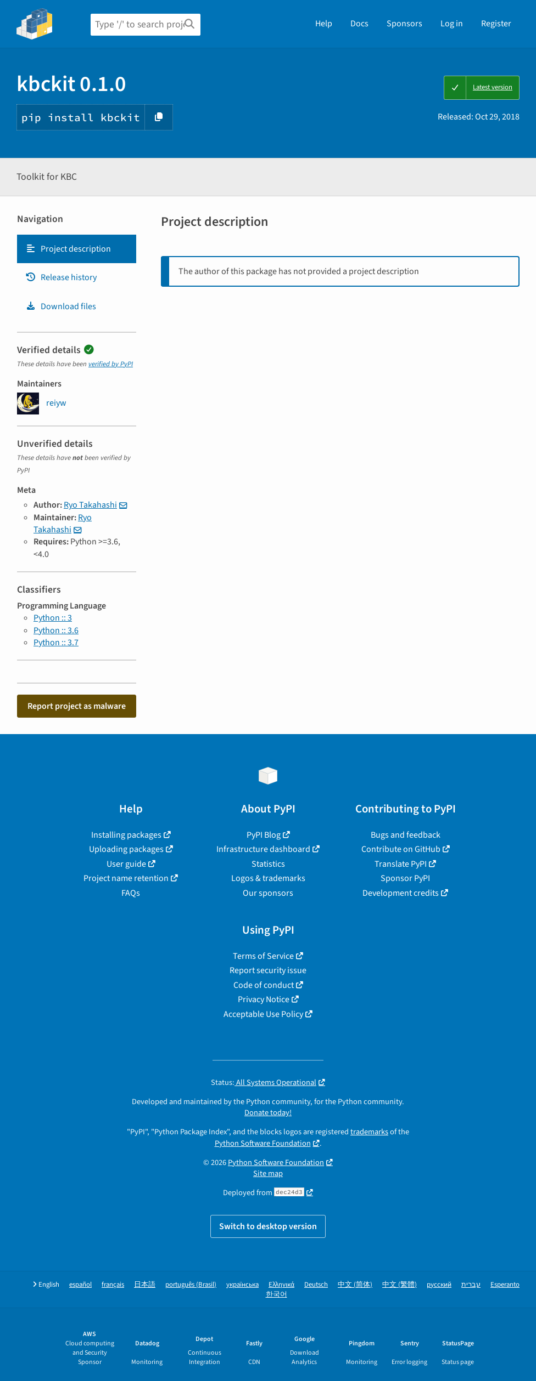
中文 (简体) (355, 1284)
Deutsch (316, 1284)
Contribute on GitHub (400, 849)
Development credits (400, 893)
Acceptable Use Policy (263, 1014)
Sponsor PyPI (405, 878)
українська (242, 1284)
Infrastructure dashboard (263, 849)
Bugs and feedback (405, 835)
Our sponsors (268, 893)
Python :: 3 (53, 618)
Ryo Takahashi (90, 505)
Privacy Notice (263, 999)
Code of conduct (263, 985)
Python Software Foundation (263, 1143)
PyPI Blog (264, 835)
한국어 (276, 1294)
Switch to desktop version (268, 1226)
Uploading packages (126, 849)
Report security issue (268, 970)
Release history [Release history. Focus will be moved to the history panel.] (61, 277)
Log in (451, 24)
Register (496, 24)
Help (323, 24)
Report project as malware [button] (76, 706)
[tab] (76, 249)
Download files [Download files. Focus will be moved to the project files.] (60, 306)
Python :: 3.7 (56, 642)
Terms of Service (263, 956)
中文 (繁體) (399, 1284)
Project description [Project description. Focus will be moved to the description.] (68, 249)
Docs (359, 24)
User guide (126, 864)
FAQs (130, 893)
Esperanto (505, 1284)
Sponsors (404, 24)
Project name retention (126, 878)
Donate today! (268, 1112)
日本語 (144, 1284)
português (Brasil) (190, 1284)
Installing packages (126, 835)
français (113, 1284)
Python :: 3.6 (56, 630)
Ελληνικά (281, 1284)
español (80, 1284)
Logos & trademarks (268, 878)
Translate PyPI (401, 864)
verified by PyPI (110, 364)
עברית (471, 1284)
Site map (268, 1173)
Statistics (268, 864)
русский (439, 1284)
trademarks (369, 1132)
